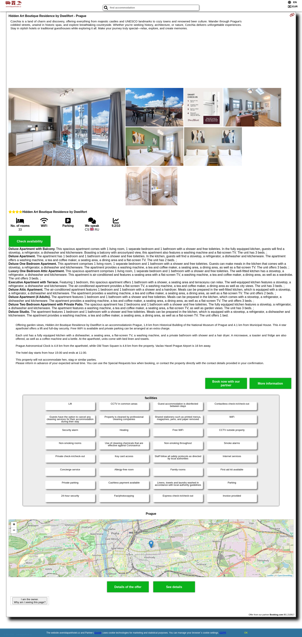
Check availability (30, 241)
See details (174, 587)
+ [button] (14, 525)
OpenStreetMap (284, 575)
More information (270, 383)
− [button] (14, 530)
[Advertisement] (151, 59)
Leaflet (270, 575)
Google (98, 632)
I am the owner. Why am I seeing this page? (29, 601)
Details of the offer (127, 587)
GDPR (222, 632)
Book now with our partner (226, 383)
